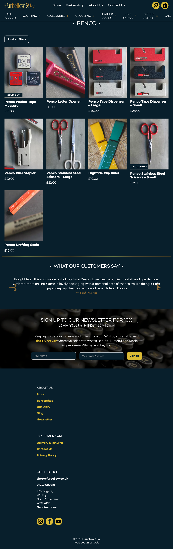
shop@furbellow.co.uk (52, 478)
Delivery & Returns (50, 442)
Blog (40, 413)
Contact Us (116, 5)
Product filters (17, 39)
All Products (9, 16)
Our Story (43, 407)
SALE (168, 15)
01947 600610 (46, 485)
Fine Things (128, 16)
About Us (96, 5)
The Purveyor (46, 341)
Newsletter (44, 419)
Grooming (83, 15)
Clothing (30, 15)
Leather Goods (107, 16)
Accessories (56, 15)
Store (57, 5)
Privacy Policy (46, 455)
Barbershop (75, 5)
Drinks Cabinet (149, 16)
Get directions (46, 507)
